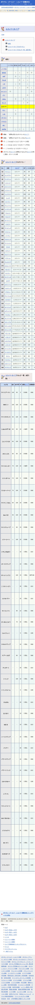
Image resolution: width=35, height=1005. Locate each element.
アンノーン (8, 205)
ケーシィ (8, 171)
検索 (16, 10)
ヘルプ (20, 10)
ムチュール (8, 311)
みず (4, 76)
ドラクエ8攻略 (5, 982)
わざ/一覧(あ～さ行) (11, 930)
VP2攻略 (3, 975)
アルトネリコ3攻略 (16, 971)
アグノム (8, 258)
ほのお (4, 72)
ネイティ (8, 273)
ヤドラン (8, 360)
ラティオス (8, 326)
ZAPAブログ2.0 (13, 994)
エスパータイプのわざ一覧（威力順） (20, 50)
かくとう (4, 91)
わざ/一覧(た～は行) (11, 932)
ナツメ (7, 946)
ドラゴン (4, 121)
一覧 (7, 10)
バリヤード (8, 190)
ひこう (4, 103)
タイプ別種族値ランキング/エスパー (15, 944)
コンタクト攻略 (21, 991)
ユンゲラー (8, 175)
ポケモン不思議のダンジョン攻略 (17, 966)
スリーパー (8, 186)
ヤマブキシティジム (11, 949)
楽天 (8, 998)
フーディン (8, 179)
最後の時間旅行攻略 (24, 989)
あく (4, 125)
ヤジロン (8, 315)
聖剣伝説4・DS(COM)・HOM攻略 (17, 975)
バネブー (8, 224)
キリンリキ (8, 330)
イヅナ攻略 (12, 991)
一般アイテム (9, 951)
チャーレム (8, 296)
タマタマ (8, 299)
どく (4, 95)
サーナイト (8, 220)
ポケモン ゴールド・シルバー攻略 (11, 957)
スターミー (8, 363)
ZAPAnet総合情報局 (7, 7)
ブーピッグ (8, 228)
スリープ (8, 183)
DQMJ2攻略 (7, 978)
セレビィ (8, 269)
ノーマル (4, 69)
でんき (4, 80)
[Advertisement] (17, 17)
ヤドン (8, 356)
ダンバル (8, 333)
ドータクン (8, 352)
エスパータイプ (12, 29)
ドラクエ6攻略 (17, 980)
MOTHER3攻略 (12, 985)
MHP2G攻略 (16, 987)
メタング (8, 337)
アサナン (8, 292)
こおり (4, 87)
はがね (4, 129)
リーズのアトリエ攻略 (14, 973)
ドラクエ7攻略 (27, 980)
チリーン (8, 232)
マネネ (8, 247)
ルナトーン (8, 284)
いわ (4, 114)
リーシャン (8, 243)
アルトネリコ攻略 (24, 968)
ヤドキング (8, 367)
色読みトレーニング (25, 994)
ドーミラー (8, 348)
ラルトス (8, 213)
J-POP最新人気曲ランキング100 (20, 998)
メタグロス (8, 341)
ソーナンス (8, 209)
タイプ (26, 134)
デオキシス (8, 239)
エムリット (8, 254)
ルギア (8, 281)
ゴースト (4, 118)
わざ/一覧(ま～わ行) (11, 934)
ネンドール (8, 318)
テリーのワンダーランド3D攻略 (21, 978)
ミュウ (8, 198)
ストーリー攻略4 (10, 939)
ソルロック (8, 288)
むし (4, 110)
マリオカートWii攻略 (24, 985)
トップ (3, 10)
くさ (4, 84)
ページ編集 (28, 10)
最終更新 (11, 10)
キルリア (8, 217)
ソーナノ (8, 235)
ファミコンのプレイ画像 (22, 996)
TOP (2, 34)
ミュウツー (8, 194)
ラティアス (8, 322)
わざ (6, 927)
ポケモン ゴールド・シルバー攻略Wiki (15, 2)
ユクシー (8, 250)
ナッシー (8, 303)
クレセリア (8, 262)
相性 (9, 43)
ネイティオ (8, 277)
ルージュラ (8, 307)
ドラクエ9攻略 (15, 982)
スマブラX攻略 (26, 973)
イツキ (7, 937)
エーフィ (8, 202)
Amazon (3, 998)
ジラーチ (8, 345)
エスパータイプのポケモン (16, 46)
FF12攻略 (24, 982)
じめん (4, 99)
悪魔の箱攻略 (13, 989)
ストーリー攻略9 (10, 942)
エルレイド (8, 266)
